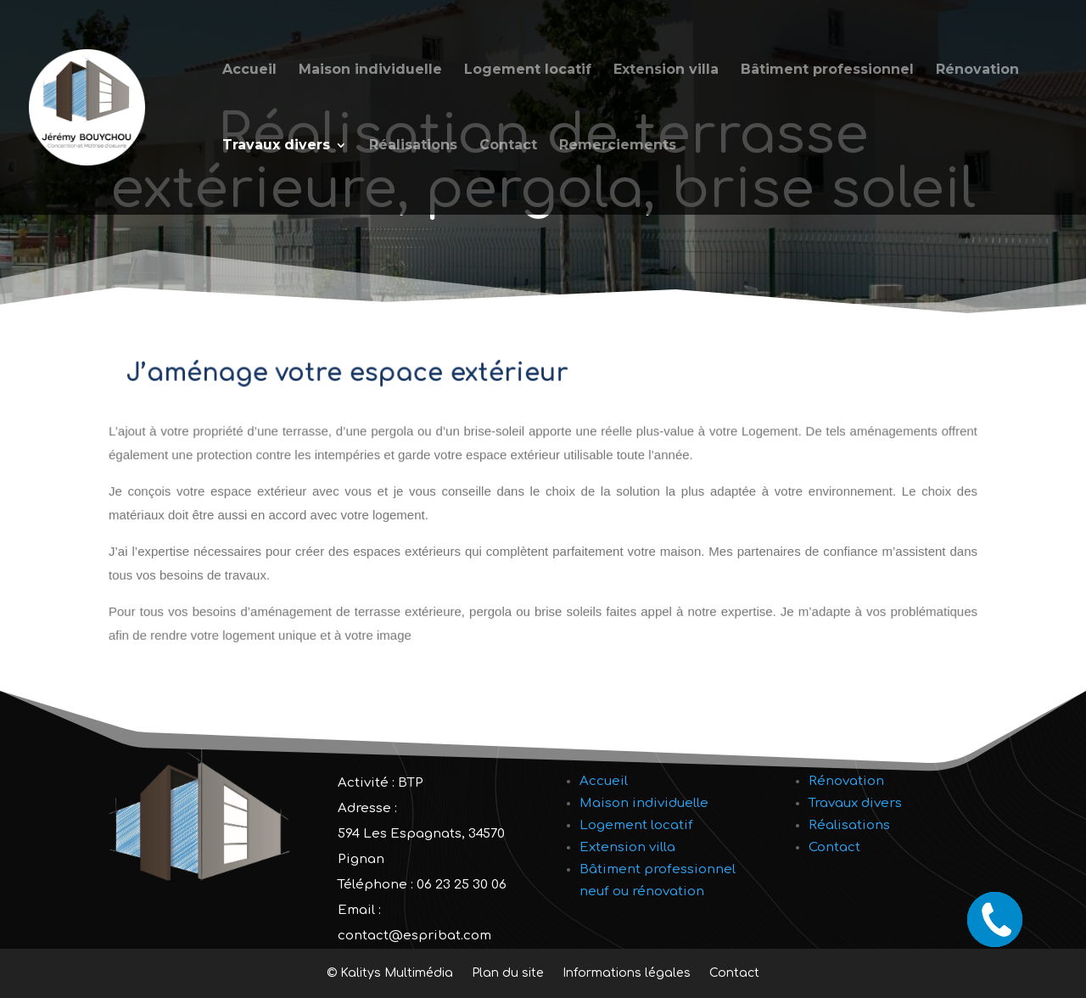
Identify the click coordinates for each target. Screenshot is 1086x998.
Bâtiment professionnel (827, 70)
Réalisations (413, 146)
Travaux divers (276, 146)
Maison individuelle (370, 70)
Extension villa (666, 70)
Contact (508, 146)
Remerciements (617, 146)
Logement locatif (527, 70)
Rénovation (977, 70)
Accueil (249, 70)
